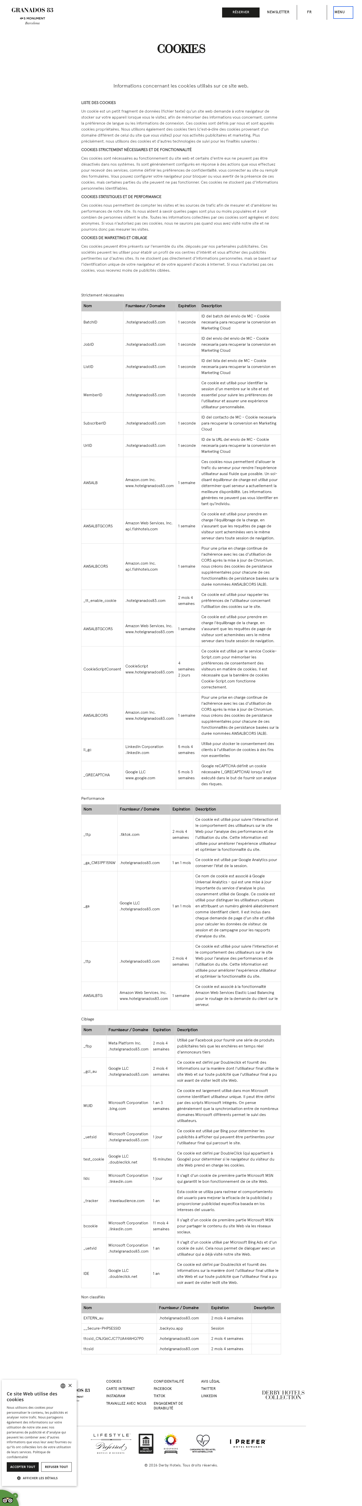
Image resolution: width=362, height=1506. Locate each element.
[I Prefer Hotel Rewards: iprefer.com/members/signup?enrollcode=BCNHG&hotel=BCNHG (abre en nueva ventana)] (248, 1444)
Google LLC (135, 772)
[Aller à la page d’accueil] (32, 16)
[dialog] (39, 1433)
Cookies (113, 1381)
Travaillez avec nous (126, 1403)
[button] (39, 1478)
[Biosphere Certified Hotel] (171, 1444)
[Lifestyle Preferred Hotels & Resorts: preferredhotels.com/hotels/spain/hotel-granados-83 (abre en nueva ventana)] (111, 1444)
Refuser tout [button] (56, 1467)
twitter (208, 1389)
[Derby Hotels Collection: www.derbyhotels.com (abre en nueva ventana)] (283, 1395)
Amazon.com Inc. (140, 480)
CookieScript (136, 666)
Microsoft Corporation (128, 1103)
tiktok (159, 1396)
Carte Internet (120, 1389)
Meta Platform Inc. (124, 1043)
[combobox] (62, 1385)
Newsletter (278, 12)
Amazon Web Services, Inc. (149, 523)
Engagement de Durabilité (168, 1406)
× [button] (70, 1386)
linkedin (209, 1396)
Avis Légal (210, 1381)
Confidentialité (169, 1381)
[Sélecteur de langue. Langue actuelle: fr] (312, 12)
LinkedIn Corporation (144, 747)
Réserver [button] (241, 12)
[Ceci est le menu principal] (343, 13)
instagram (115, 1396)
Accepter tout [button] (22, 1467)
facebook (163, 1389)
